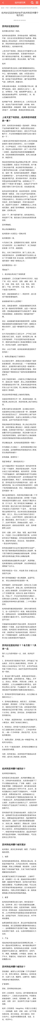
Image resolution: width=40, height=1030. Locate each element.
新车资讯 (13, 8)
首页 (2, 8)
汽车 (7, 8)
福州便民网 (20, 2)
